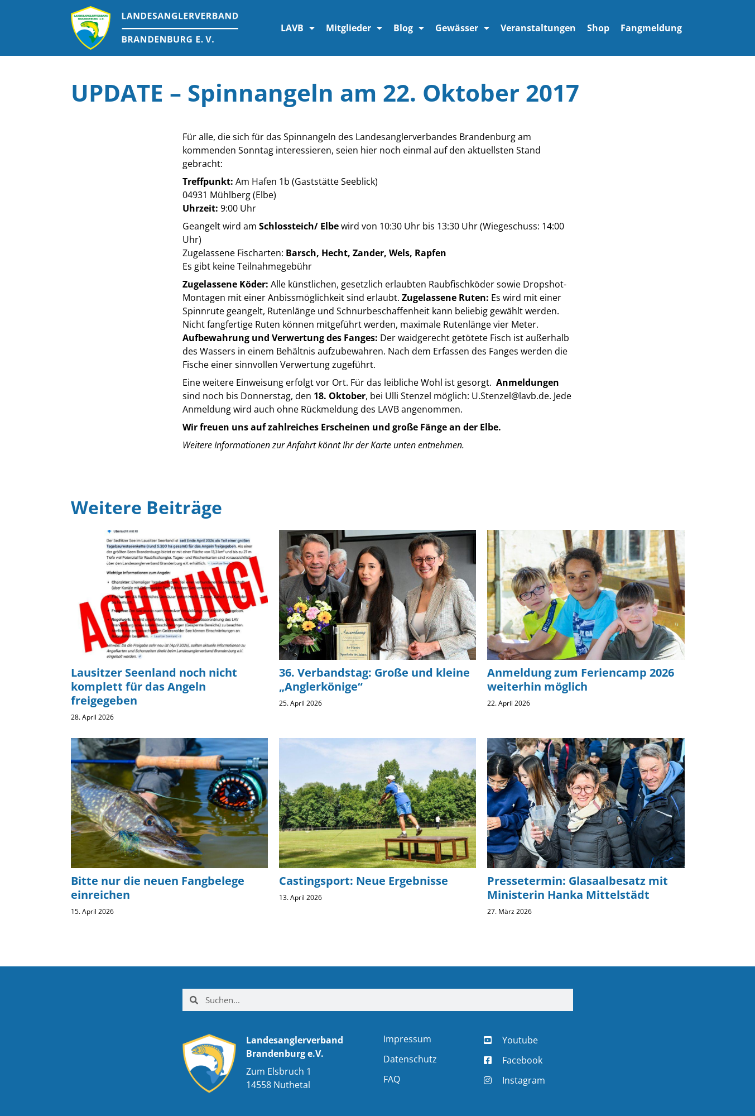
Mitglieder (354, 28)
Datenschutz (410, 1059)
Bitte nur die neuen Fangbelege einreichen (157, 887)
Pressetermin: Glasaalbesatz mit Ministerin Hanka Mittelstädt (577, 887)
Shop (598, 28)
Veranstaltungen (538, 28)
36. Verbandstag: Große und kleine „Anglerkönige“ (374, 679)
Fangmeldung (651, 28)
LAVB (298, 28)
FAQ (391, 1079)
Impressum (407, 1039)
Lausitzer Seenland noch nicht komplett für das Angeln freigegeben (154, 686)
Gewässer (462, 28)
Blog (408, 28)
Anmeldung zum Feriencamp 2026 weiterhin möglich (580, 679)
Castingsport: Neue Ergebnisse (363, 880)
